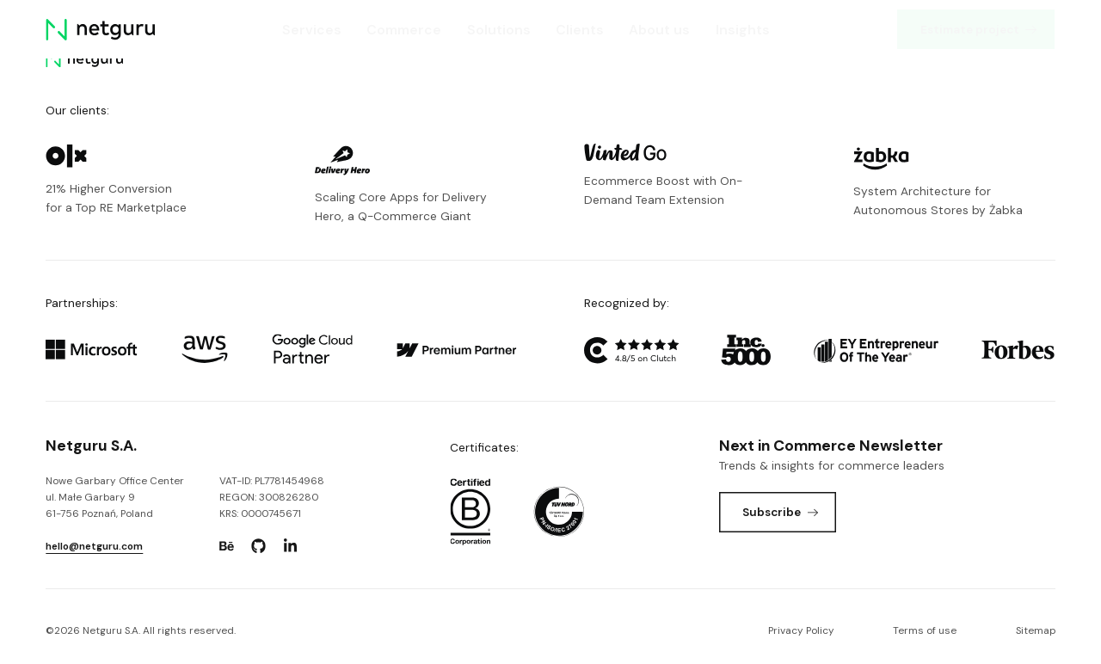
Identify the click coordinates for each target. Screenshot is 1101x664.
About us (660, 30)
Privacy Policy (801, 630)
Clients (580, 30)
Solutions (499, 30)
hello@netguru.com (94, 546)
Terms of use (924, 630)
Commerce (404, 30)
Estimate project (979, 29)
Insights (743, 30)
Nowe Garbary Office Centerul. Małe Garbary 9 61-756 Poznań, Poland (115, 497)
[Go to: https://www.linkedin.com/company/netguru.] (290, 546)
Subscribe (780, 512)
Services (312, 30)
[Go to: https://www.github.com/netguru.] (259, 546)
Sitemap (1035, 630)
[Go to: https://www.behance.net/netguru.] (227, 546)
